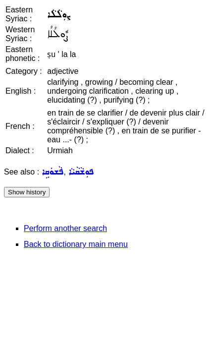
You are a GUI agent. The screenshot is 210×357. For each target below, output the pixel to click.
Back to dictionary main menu (76, 244)
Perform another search (65, 228)
